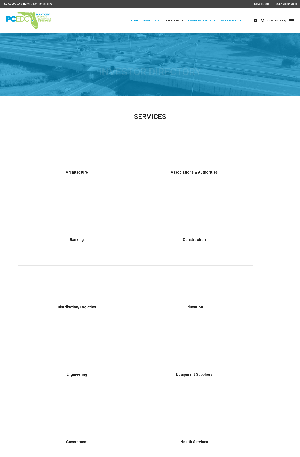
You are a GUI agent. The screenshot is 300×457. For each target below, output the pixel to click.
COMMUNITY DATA (200, 20)
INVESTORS (172, 20)
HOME (134, 20)
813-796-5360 (14, 3)
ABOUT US (149, 20)
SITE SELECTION (230, 20)
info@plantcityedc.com (39, 3)
